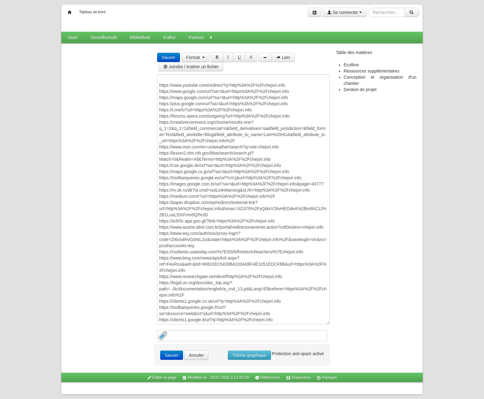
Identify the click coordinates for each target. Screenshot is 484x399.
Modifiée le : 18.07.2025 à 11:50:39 (215, 377)
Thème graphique (249, 355)
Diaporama (298, 377)
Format (195, 57)
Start (73, 37)
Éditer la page (162, 377)
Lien (283, 57)
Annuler (196, 355)
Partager (327, 377)
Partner (201, 37)
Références (267, 377)
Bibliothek (140, 37)
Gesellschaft (104, 37)
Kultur (169, 37)
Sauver (168, 57)
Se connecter (344, 12)
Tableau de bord (92, 12)
